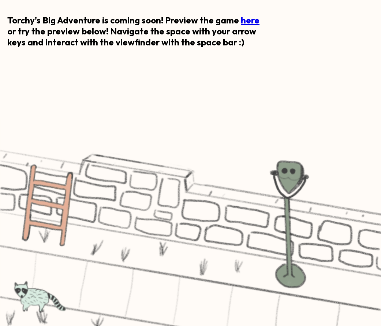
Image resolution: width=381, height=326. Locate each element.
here (250, 20)
